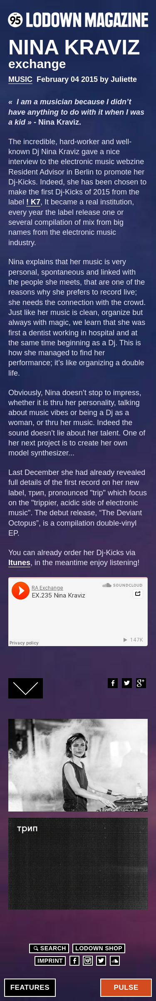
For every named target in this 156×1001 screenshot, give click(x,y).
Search (48, 948)
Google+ (140, 683)
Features (30, 987)
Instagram (88, 961)
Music (20, 79)
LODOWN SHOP (98, 948)
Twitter (126, 683)
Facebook (112, 683)
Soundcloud (115, 961)
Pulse (126, 987)
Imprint (50, 960)
